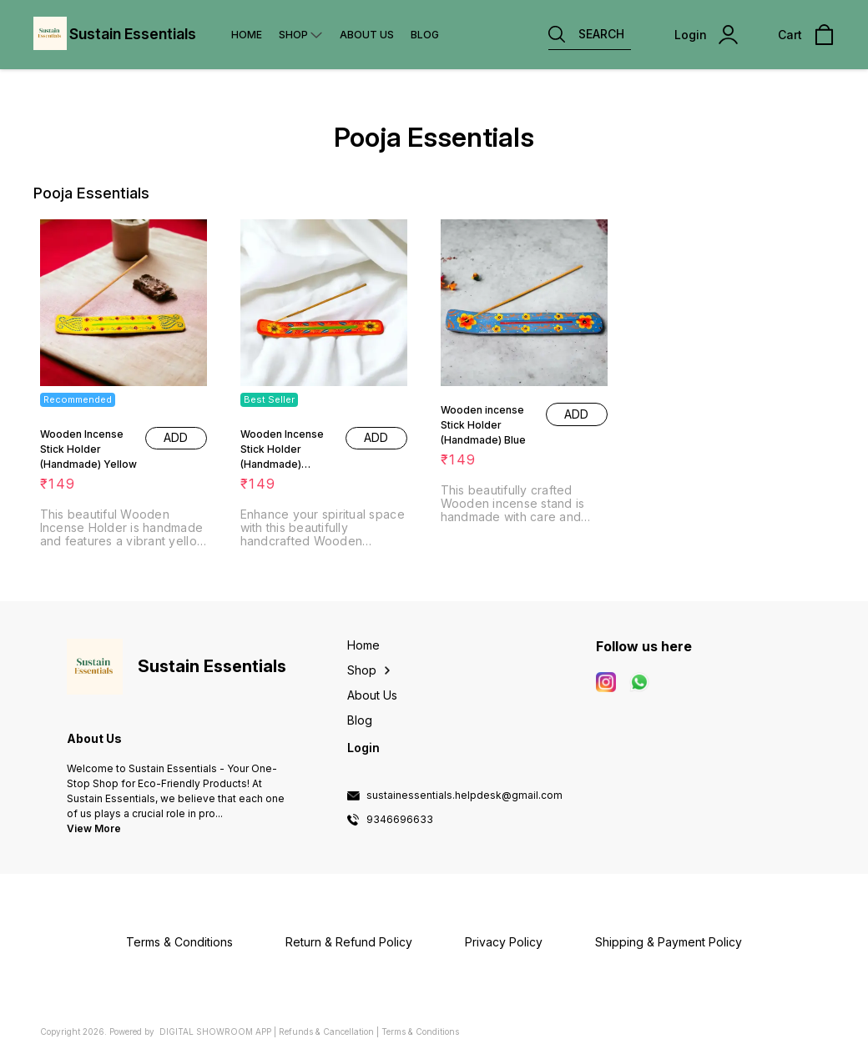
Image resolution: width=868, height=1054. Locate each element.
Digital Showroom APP (215, 1031)
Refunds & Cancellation (326, 1031)
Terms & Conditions (420, 1031)
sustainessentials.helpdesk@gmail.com (464, 795)
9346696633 (399, 820)
